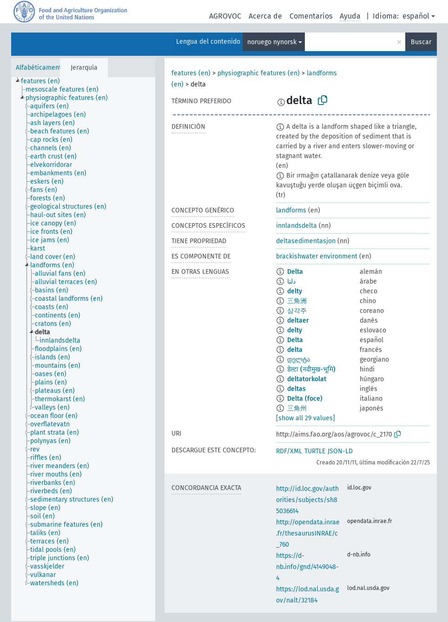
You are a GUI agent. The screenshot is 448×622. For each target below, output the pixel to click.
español (415, 16)
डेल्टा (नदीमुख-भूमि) (311, 369)
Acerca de (265, 16)
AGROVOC (225, 16)
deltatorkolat (306, 379)
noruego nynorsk (271, 42)
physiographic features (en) (258, 73)
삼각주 (297, 311)
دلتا (291, 281)
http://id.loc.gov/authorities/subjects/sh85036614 (307, 500)
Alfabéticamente (40, 68)
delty (294, 291)
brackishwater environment (316, 256)
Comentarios (311, 16)
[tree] (83, 349)
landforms (291, 210)
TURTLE (314, 451)
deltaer (298, 320)
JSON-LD (340, 451)
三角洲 (297, 301)
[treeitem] (44, 81)
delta (295, 350)
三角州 (297, 408)
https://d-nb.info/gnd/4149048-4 (307, 567)
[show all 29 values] (305, 418)
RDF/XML (289, 451)
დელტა (298, 360)
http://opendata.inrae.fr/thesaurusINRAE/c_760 (308, 533)
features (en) (191, 73)
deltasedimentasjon (306, 241)
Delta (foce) (305, 399)
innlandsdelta (296, 226)
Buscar (421, 42)
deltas (296, 389)
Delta (295, 272)
